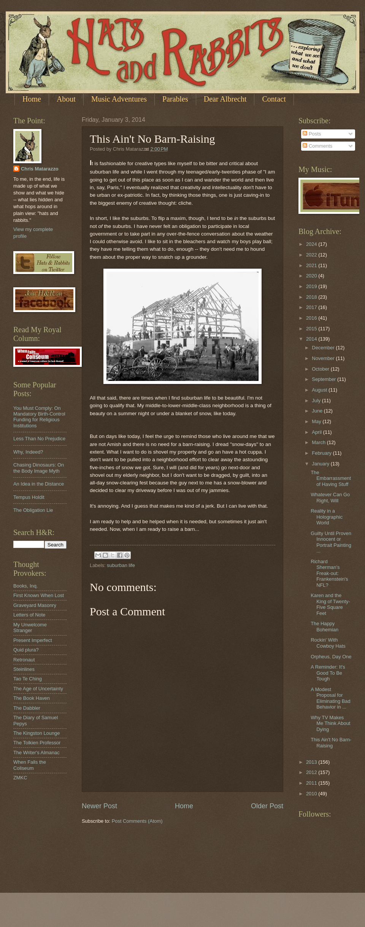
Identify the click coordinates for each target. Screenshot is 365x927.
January (321, 464)
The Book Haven (31, 698)
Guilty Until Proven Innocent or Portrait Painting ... (331, 542)
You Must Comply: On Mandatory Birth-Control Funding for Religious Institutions (39, 416)
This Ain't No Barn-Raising (331, 742)
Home (31, 99)
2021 (312, 265)
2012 (312, 772)
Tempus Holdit (28, 497)
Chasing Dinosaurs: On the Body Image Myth (38, 467)
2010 (312, 793)
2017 (312, 307)
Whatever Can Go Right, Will (330, 497)
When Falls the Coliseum (29, 765)
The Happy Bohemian (324, 626)
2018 (312, 297)
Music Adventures (119, 99)
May (317, 421)
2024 (312, 244)
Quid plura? (26, 650)
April (317, 432)
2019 (312, 286)
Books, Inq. (25, 586)
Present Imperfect (32, 640)
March (319, 442)
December (324, 347)
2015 (312, 328)
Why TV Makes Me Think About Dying (330, 723)
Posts (312, 134)
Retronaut (24, 660)
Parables (175, 99)
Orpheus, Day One (331, 656)
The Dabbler (26, 708)
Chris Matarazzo (40, 169)
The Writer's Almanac (36, 752)
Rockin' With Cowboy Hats (328, 642)
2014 (312, 339)
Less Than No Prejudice (39, 438)
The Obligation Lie (33, 510)
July (317, 400)
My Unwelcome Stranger (30, 627)
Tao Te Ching (27, 679)
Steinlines (24, 669)
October (321, 369)
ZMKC (20, 777)
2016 (312, 318)
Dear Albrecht (225, 99)
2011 (312, 783)
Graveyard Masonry (34, 605)
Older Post (267, 806)
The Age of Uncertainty (38, 688)
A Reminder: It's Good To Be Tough (328, 673)
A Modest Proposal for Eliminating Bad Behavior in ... (330, 698)
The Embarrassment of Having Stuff (331, 478)
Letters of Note (29, 615)
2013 (312, 762)
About (66, 99)
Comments (317, 146)
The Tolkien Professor (36, 742)
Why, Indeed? (28, 452)
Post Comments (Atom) (137, 821)
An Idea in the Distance (38, 484)
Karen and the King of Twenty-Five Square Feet (330, 604)
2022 (312, 255)
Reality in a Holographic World (327, 517)
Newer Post (99, 806)
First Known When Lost (38, 595)
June (318, 411)
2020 (312, 276)
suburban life (121, 565)
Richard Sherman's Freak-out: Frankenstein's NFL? (329, 573)
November (324, 358)
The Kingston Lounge (36, 733)
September (324, 379)
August (320, 390)
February (322, 453)
